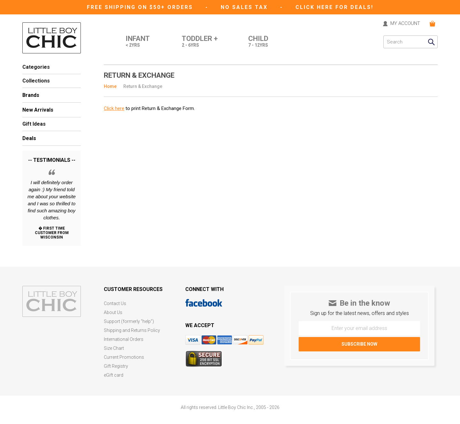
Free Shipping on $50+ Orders (141, 7)
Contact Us (115, 304)
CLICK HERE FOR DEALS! (334, 7)
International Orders (123, 339)
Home (110, 86)
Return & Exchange (142, 86)
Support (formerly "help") (129, 321)
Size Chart (114, 348)
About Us (113, 312)
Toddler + (200, 42)
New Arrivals (37, 110)
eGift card (113, 375)
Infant (138, 42)
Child (258, 42)
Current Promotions (124, 357)
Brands (30, 95)
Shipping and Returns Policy (132, 330)
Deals (29, 138)
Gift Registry (116, 366)
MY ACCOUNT (405, 23)
